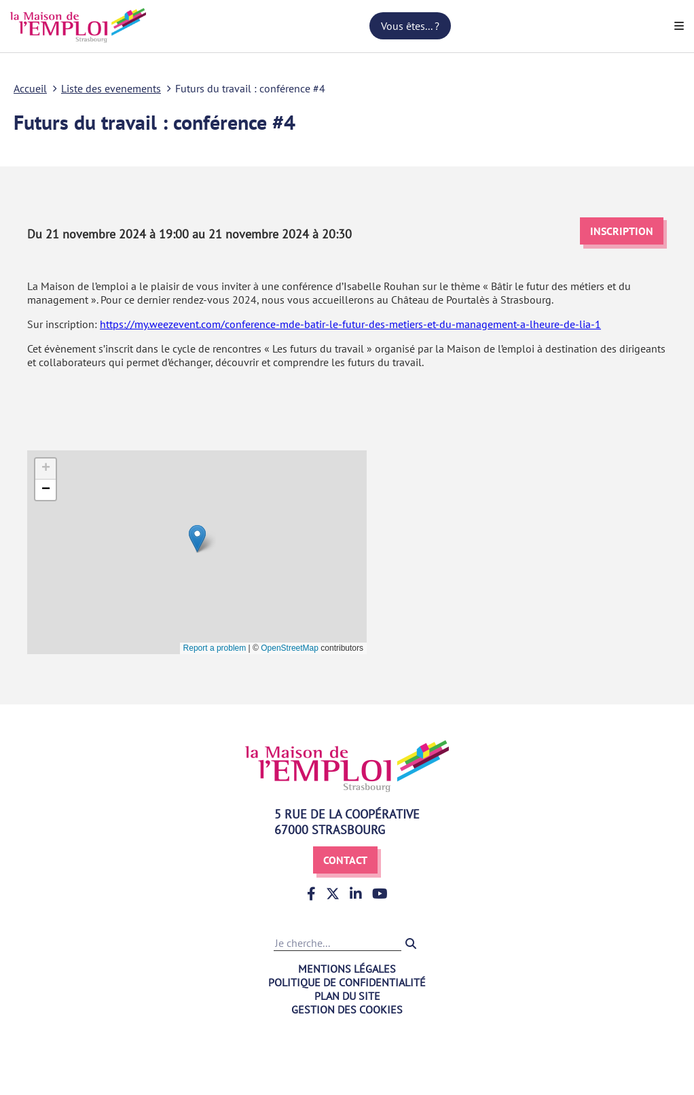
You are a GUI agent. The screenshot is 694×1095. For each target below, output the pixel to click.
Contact (345, 860)
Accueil (30, 88)
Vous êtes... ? (410, 26)
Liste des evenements (111, 88)
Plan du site (347, 996)
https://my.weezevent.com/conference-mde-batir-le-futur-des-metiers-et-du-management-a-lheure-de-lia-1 (350, 324)
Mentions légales (347, 968)
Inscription (621, 231)
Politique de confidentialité (347, 982)
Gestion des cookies (347, 1009)
